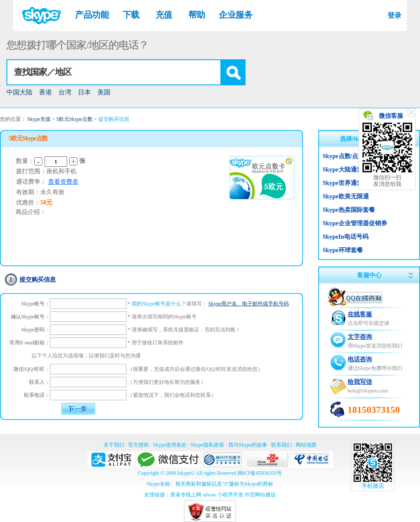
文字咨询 (360, 337)
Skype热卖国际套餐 (349, 210)
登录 (394, 15)
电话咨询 (360, 359)
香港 (45, 92)
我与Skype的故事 (247, 445)
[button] (232, 72)
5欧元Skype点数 (74, 119)
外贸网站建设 (260, 495)
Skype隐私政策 (207, 445)
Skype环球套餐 (343, 250)
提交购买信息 (113, 119)
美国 (103, 92)
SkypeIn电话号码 (345, 236)
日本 (84, 92)
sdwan (209, 495)
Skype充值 (39, 119)
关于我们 (113, 445)
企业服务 (235, 14)
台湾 (64, 92)
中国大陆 (19, 92)
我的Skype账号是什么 (156, 304)
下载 (131, 14)
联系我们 (281, 445)
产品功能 (92, 14)
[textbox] (114, 72)
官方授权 (138, 445)
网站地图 (306, 445)
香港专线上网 (185, 495)
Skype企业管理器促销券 (355, 223)
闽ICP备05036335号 (260, 473)
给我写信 (360, 382)
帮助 (196, 14)
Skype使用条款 (170, 445)
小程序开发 (230, 495)
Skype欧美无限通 (346, 196)
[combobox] (126, 72)
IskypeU (186, 473)
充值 (163, 14)
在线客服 (360, 314)
